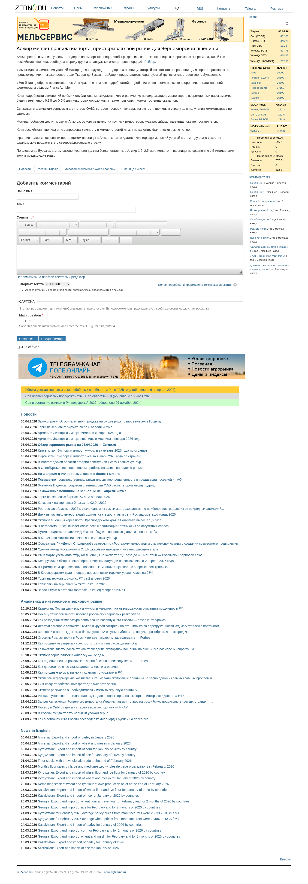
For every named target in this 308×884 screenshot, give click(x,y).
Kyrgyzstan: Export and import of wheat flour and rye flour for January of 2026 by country (101, 772)
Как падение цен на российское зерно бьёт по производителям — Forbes (93, 661)
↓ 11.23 (282, 45)
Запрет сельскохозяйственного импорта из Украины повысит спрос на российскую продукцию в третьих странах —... (125, 701)
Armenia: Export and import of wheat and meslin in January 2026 (84, 743)
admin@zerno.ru (115, 872)
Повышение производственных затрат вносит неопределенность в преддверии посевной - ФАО (110, 479)
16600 (280, 92)
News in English (35, 730)
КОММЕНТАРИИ (260, 177)
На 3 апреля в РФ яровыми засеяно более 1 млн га (79, 474)
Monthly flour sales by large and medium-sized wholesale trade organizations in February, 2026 (106, 766)
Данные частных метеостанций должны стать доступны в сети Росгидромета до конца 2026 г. (108, 514)
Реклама (276, 8)
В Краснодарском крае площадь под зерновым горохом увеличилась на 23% (95, 572)
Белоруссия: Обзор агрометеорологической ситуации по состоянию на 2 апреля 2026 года (106, 561)
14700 (280, 82)
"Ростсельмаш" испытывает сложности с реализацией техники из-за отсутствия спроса (103, 526)
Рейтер (150, 62)
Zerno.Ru (26, 872)
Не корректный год (261, 210)
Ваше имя (24, 191)
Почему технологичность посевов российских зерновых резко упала (89, 614)
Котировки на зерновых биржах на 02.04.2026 (72, 502)
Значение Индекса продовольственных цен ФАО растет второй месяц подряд (96, 485)
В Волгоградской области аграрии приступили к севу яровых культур (89, 462)
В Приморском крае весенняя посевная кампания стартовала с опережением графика (103, 567)
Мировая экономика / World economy (89, 169)
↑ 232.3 (280, 109)
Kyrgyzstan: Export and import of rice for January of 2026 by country (87, 755)
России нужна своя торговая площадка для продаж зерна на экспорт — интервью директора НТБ (111, 696)
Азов (253, 72)
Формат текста (32, 284)
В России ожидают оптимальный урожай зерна (73, 713)
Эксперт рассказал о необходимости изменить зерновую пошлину (87, 690)
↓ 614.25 (283, 55)
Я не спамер (30, 347)
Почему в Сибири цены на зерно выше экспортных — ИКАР (83, 707)
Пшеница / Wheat (133, 169)
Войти (253, 16)
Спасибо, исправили (262, 201)
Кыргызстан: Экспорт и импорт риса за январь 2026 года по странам (89, 456)
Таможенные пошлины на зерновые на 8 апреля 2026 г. (82, 491)
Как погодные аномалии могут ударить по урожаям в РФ (80, 672)
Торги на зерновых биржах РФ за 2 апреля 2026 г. (75, 578)
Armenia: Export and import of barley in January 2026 (76, 737)
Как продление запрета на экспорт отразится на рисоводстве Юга (87, 643)
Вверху (285, 859)
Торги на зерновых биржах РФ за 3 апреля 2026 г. (75, 497)
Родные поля (258, 228)
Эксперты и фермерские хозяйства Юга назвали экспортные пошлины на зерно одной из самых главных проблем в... (126, 678)
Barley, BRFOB (259, 119)
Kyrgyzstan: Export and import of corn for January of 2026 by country (87, 749)
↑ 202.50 (283, 61)
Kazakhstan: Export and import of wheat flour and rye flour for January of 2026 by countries (103, 790)
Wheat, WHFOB (260, 109)
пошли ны (256, 183)
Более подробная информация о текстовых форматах (195, 284)
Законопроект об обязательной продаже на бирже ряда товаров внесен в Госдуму (99, 421)
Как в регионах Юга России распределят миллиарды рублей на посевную (93, 719)
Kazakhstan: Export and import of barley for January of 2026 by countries (90, 824)
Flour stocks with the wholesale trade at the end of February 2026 (85, 760)
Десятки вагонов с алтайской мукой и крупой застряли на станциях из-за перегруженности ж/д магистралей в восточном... (130, 626)
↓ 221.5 (280, 114)
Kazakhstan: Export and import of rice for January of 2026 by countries (88, 795)
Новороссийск (259, 87)
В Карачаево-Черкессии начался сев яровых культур (77, 538)
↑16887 (281, 131)
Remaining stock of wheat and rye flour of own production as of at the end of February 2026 (103, 784)
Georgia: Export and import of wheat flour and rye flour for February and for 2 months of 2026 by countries (114, 801)
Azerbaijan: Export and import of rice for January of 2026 (78, 848)
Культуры (158, 8)
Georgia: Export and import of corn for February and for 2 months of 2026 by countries (99, 830)
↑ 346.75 (283, 40)
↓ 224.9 (280, 119)
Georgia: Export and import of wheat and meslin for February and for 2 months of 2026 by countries (109, 836)
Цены (82, 8)
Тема (20, 204)
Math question (31, 315)
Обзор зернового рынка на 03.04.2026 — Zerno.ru (77, 445)
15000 (280, 72)
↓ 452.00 (283, 36)
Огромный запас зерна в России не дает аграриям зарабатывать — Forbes (94, 637)
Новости (61, 8)
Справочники (106, 8)
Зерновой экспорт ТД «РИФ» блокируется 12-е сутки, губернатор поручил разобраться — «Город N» (113, 632)
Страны (133, 8)
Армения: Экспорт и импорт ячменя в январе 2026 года (79, 433)
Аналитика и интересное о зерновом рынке (61, 601)
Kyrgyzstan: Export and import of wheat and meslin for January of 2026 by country (96, 778)
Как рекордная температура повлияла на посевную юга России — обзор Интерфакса (102, 620)
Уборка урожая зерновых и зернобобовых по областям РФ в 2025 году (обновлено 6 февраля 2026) (98, 390)
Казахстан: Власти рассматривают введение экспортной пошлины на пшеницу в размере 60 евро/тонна (116, 649)
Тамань (255, 92)
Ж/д (176, 8)
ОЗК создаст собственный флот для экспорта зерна (77, 684)
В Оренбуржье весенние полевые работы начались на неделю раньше (91, 468)
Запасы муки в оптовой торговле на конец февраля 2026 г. (82, 590)
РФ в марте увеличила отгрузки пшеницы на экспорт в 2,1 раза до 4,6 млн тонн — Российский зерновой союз (120, 555)
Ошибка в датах (259, 219)
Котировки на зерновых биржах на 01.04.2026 (72, 584)
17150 (280, 87)
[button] (27, 225)
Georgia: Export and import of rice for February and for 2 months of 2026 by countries (99, 807)
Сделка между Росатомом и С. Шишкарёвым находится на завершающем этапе (98, 549)
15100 (280, 77)
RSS (199, 8)
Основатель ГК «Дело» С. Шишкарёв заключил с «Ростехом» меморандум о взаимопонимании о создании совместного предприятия (138, 543)
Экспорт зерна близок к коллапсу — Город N (71, 655)
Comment (25, 217)
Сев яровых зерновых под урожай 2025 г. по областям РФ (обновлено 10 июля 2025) (86, 396)
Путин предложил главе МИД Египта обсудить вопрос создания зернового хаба (97, 532)
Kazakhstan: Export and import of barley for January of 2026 (81, 842)
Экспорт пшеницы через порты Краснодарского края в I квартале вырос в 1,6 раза (99, 520)
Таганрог (256, 82)
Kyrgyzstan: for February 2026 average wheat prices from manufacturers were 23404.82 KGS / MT (108, 819)
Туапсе (255, 97)
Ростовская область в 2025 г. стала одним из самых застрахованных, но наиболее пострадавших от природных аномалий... (131, 508)
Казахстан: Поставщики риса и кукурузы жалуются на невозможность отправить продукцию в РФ (110, 608)
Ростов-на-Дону (260, 77)
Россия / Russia (47, 169)
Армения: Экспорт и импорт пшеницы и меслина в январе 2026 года (89, 438)
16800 (280, 97)
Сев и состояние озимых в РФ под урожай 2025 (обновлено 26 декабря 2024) (81, 402)
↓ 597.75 (283, 50)
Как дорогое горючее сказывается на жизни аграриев (78, 666)
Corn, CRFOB (259, 114)
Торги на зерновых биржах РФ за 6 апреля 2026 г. (75, 427)
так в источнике (259, 237)
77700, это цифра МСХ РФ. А (267, 256)
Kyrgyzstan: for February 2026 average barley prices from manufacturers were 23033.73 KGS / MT (108, 813)
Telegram (251, 8)
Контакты (224, 8)
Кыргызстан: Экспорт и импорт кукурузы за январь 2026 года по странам (92, 450)
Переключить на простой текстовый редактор (51, 277)
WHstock (256, 131)
